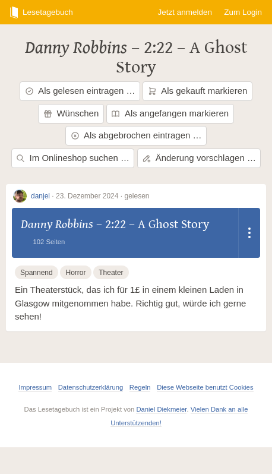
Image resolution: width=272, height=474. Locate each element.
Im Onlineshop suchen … (72, 158)
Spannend (36, 272)
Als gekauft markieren (198, 91)
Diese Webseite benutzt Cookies (205, 387)
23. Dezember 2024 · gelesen (102, 196)
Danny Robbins (76, 47)
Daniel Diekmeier (161, 409)
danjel (40, 196)
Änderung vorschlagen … (199, 158)
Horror (75, 272)
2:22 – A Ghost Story (182, 57)
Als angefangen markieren (170, 113)
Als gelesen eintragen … (80, 91)
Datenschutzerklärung (90, 387)
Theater (111, 272)
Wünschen (71, 113)
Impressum (35, 387)
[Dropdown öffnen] (249, 232)
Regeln (140, 387)
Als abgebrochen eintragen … (136, 135)
